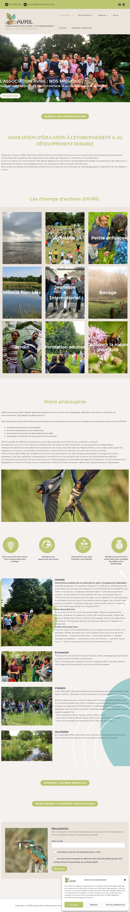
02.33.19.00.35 (14, 4)
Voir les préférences (115, 904)
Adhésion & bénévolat (81, 28)
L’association (66, 15)
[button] (125, 880)
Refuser (94, 904)
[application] (72, 15)
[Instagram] (123, 4)
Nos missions (85, 15)
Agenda (102, 15)
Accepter (73, 904)
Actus (113, 15)
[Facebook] (119, 4)
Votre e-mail (88, 844)
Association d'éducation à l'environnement (29, 26)
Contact (63, 28)
